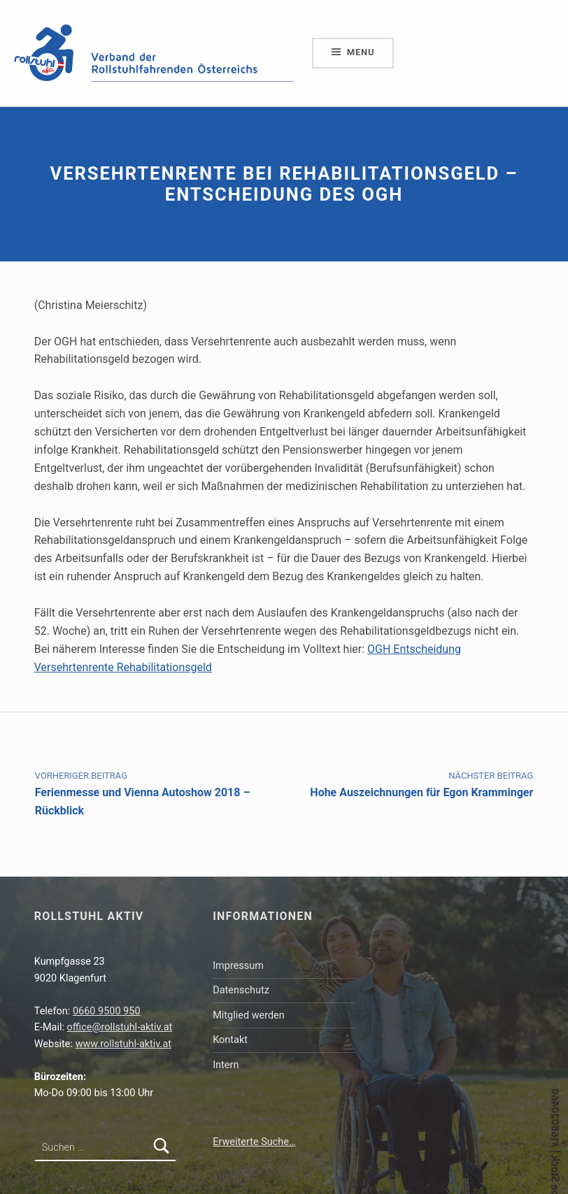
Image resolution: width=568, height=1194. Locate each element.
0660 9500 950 (107, 1011)
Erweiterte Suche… (254, 1142)
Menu (361, 52)
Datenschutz (241, 990)
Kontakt (230, 1040)
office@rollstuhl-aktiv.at (120, 1027)
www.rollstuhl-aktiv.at (123, 1044)
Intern (226, 1065)
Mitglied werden (249, 1015)
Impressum (238, 966)
